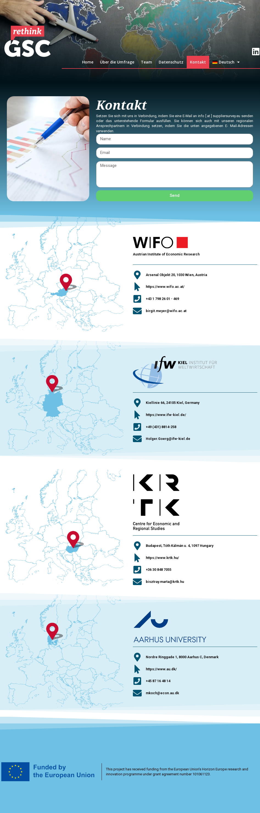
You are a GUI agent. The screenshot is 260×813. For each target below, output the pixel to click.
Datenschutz (171, 62)
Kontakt (198, 62)
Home (87, 62)
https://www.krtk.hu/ (162, 558)
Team (146, 62)
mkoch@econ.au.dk (162, 693)
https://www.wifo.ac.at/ (165, 287)
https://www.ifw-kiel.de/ (166, 415)
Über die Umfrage (117, 62)
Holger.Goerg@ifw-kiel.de (168, 439)
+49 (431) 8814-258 (161, 427)
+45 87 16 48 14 (158, 681)
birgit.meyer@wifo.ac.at (166, 311)
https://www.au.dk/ (161, 669)
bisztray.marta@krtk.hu (165, 582)
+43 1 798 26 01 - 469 (162, 299)
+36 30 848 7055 (158, 569)
